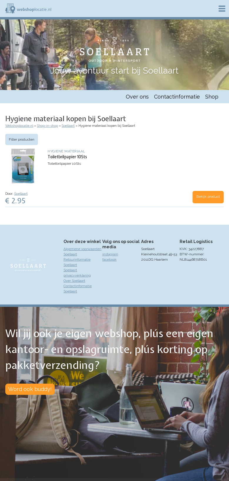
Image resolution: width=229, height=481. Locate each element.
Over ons (137, 97)
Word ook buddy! (30, 389)
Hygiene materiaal (66, 151)
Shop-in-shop (47, 126)
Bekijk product (208, 196)
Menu (221, 8)
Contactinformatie (177, 97)
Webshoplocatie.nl (19, 126)
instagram (110, 254)
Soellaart (68, 126)
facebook (109, 259)
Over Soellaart (74, 281)
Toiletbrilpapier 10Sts (67, 156)
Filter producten (21, 139)
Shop (211, 97)
